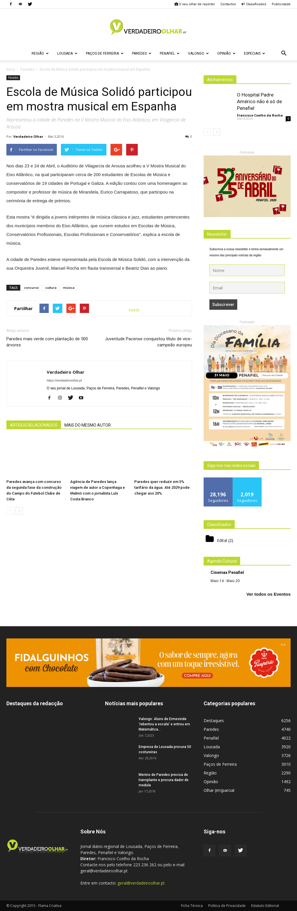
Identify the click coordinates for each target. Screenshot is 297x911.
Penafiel (170, 53)
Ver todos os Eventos (268, 594)
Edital (222, 540)
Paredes (141, 53)
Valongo (198, 53)
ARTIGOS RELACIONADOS (33, 425)
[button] (284, 53)
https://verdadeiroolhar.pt (64, 380)
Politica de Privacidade (227, 905)
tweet (134, 310)
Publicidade (281, 4)
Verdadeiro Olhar (28, 136)
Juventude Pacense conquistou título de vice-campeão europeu (148, 342)
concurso (31, 287)
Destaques (214, 720)
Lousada (67, 53)
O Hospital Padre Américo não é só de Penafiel (259, 101)
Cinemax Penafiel (227, 572)
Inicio (10, 69)
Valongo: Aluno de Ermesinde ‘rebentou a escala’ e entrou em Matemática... (164, 724)
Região (40, 53)
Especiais (254, 53)
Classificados (253, 4)
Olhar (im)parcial (219, 790)
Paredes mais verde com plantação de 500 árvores (47, 342)
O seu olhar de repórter (194, 4)
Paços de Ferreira (105, 53)
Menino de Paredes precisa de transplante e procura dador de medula (164, 780)
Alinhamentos (220, 79)
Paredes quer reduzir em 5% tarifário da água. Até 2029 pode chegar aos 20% (162, 487)
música (69, 287)
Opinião (226, 53)
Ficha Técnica (192, 905)
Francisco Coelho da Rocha (260, 115)
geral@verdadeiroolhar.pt (141, 883)
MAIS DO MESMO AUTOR (87, 425)
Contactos (228, 4)
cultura (51, 287)
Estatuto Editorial (265, 905)
